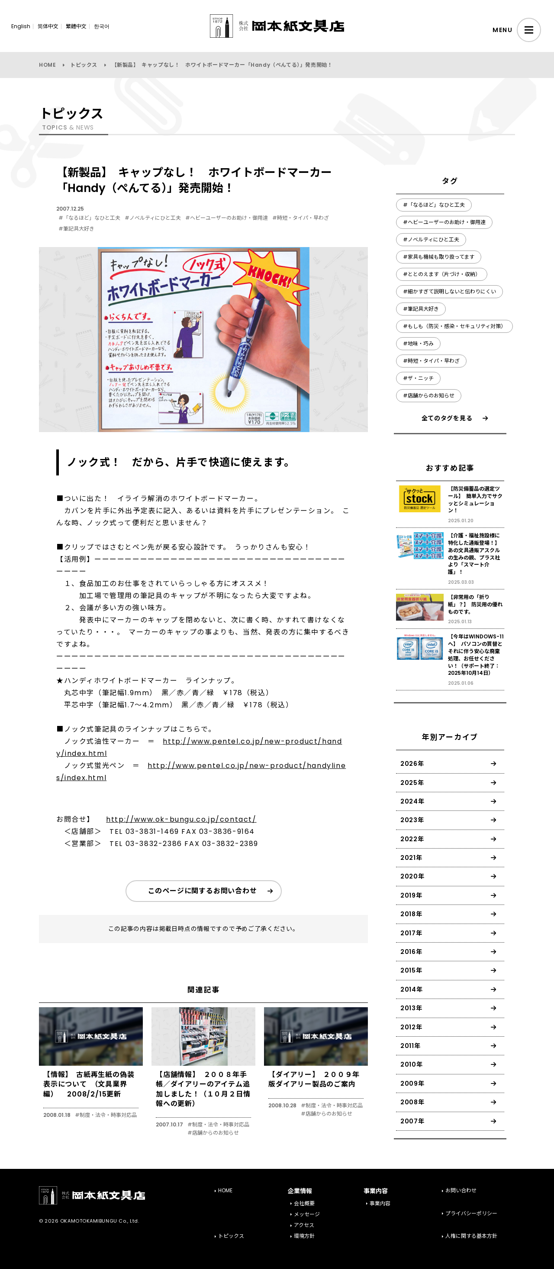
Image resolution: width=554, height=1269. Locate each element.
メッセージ (307, 1214)
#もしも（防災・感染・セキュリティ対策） (454, 326)
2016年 (411, 951)
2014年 (411, 989)
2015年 (411, 970)
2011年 (410, 1045)
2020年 (412, 876)
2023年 (412, 820)
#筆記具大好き (76, 228)
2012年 (411, 1027)
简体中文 (48, 26)
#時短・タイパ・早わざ (300, 217)
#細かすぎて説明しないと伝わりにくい (449, 291)
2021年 (411, 857)
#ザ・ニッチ (418, 378)
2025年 (412, 782)
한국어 (102, 26)
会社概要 (304, 1203)
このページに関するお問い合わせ (202, 891)
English (20, 26)
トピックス (83, 64)
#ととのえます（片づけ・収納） (441, 274)
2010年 (411, 1064)
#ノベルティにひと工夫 (153, 217)
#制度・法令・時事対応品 (106, 1115)
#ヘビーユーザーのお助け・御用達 (226, 217)
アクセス (304, 1225)
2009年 (412, 1083)
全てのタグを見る (447, 418)
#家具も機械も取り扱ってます (438, 256)
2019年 (411, 895)
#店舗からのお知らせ (213, 1133)
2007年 (412, 1121)
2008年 (412, 1102)
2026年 (412, 763)
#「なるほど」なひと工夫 (89, 217)
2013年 (411, 1008)
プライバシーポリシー (471, 1213)
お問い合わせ (461, 1190)
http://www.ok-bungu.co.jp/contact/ (181, 819)
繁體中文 (76, 26)
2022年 (412, 839)
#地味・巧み (418, 343)
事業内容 (380, 1203)
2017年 (411, 933)
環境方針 (304, 1236)
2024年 (412, 801)
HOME (47, 64)
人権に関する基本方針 (471, 1236)
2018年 (411, 914)
